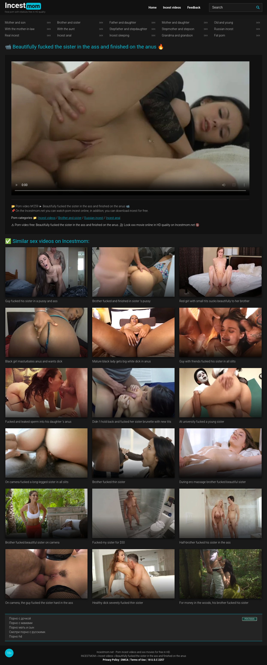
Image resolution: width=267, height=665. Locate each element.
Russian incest (223, 29)
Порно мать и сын (21, 627)
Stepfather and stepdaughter (128, 29)
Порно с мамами (21, 623)
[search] (258, 7)
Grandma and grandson (177, 35)
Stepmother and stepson (178, 29)
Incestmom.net (105, 652)
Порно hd (15, 636)
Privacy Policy (111, 659)
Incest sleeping (119, 35)
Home (153, 7)
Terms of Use (138, 659)
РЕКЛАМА (249, 619)
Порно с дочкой (20, 618)
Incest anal (64, 35)
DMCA (124, 659)
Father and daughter (123, 22)
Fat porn (219, 35)
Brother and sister (69, 22)
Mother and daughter (176, 22)
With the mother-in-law (20, 29)
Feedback (194, 7)
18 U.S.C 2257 (156, 659)
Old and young (223, 22)
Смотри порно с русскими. (27, 632)
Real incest (12, 35)
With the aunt (66, 29)
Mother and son (15, 22)
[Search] (235, 7)
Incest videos (172, 7)
